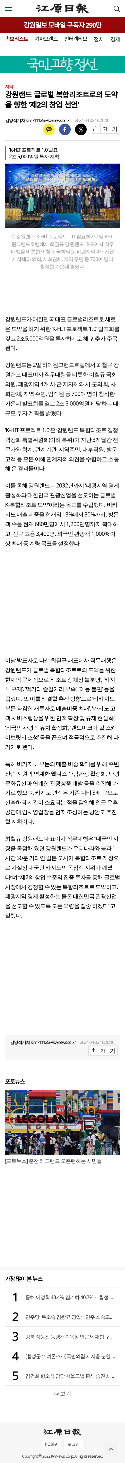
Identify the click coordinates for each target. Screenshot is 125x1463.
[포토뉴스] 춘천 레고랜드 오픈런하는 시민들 (53, 1160)
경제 (115, 39)
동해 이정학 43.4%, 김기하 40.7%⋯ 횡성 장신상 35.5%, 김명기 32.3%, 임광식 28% (70, 1297)
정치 (99, 39)
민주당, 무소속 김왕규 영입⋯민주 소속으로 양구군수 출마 (70, 1316)
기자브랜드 (46, 39)
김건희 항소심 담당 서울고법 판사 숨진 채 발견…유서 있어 (70, 1375)
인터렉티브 (75, 39)
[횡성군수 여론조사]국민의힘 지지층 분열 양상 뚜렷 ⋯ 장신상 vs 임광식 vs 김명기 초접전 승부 (70, 1356)
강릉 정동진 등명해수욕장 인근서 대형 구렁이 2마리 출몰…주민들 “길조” (70, 1336)
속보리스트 (16, 39)
